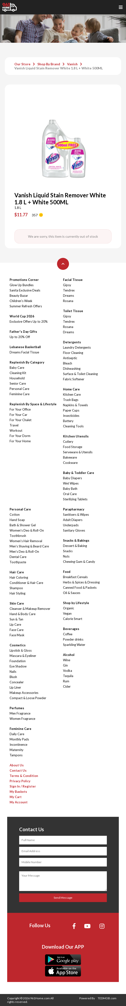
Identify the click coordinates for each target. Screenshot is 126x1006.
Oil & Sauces (71, 593)
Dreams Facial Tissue (24, 352)
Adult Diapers (72, 520)
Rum (66, 681)
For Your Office (20, 409)
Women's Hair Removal (26, 541)
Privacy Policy (20, 781)
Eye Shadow (18, 666)
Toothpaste (18, 562)
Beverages (71, 629)
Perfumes (17, 708)
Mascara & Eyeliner (23, 656)
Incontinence (18, 744)
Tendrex (69, 290)
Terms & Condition (24, 776)
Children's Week (21, 301)
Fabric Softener (73, 379)
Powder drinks (73, 639)
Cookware (70, 463)
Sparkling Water (74, 645)
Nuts (66, 556)
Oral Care (70, 494)
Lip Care (15, 624)
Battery (68, 421)
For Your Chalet (20, 420)
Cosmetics (18, 645)
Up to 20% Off (20, 337)
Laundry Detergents (77, 347)
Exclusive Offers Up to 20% (29, 321)
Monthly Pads (19, 739)
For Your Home (20, 441)
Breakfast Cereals (75, 577)
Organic (68, 608)
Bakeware (70, 457)
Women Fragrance (22, 719)
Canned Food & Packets (80, 587)
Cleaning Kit (18, 373)
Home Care (71, 389)
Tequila (68, 676)
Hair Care (17, 572)
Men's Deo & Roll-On (24, 551)
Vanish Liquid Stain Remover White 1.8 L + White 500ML (58, 68)
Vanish (72, 64)
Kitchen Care (72, 394)
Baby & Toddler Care (78, 473)
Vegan (67, 613)
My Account (19, 802)
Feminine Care (19, 394)
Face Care (16, 630)
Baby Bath (70, 489)
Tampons (16, 755)
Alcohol (68, 655)
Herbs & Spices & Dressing (81, 582)
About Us (17, 765)
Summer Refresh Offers (26, 306)
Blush (13, 677)
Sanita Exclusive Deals (25, 290)
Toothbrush (18, 536)
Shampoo (16, 588)
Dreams (68, 295)
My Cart (16, 797)
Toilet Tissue (73, 311)
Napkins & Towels (75, 405)
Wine (66, 660)
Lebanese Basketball (25, 347)
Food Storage (72, 447)
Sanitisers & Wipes (76, 514)
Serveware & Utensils (77, 452)
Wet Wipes (71, 483)
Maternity (16, 750)
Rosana (68, 301)
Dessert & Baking (75, 546)
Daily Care (17, 734)
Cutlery (68, 441)
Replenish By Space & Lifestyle (33, 404)
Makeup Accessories (24, 693)
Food (66, 572)
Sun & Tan (16, 619)
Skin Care (17, 603)
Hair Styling (17, 593)
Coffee (67, 634)
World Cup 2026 (22, 316)
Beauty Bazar (19, 295)
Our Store (22, 64)
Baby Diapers (72, 478)
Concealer (17, 682)
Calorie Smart (72, 619)
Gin (65, 665)
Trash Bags (70, 400)
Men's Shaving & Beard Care (29, 546)
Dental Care (18, 557)
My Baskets (18, 792)
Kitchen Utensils (76, 436)
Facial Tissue (73, 280)
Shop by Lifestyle (76, 603)
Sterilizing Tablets (75, 499)
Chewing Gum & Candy (79, 562)
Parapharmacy (73, 509)
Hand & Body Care (22, 614)
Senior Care (18, 383)
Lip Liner (15, 687)
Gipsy (67, 285)
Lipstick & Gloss (21, 650)
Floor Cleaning (73, 353)
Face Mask (17, 635)
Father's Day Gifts (23, 331)
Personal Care (19, 389)
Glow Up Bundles (22, 285)
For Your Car (18, 415)
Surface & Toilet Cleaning (80, 374)
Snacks (68, 551)
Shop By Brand (48, 64)
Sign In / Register (23, 786)
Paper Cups (71, 410)
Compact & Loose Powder (28, 698)
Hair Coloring (19, 577)
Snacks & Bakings (76, 540)
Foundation (18, 661)
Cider (67, 686)
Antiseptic (70, 358)
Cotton (15, 514)
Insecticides (71, 416)
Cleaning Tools (73, 426)
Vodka (67, 671)
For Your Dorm (20, 436)
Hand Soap (17, 520)
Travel (14, 425)
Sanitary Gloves (74, 530)
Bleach (67, 363)
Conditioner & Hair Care (26, 583)
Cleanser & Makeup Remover (30, 609)
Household (17, 378)
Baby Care (17, 368)
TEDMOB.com (107, 998)
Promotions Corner (24, 280)
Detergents (72, 342)
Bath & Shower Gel (23, 525)
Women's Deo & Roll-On (27, 530)
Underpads (71, 525)
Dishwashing (71, 368)
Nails (13, 671)
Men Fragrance (20, 713)
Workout (16, 430)
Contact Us (18, 770)
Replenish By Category (27, 362)
